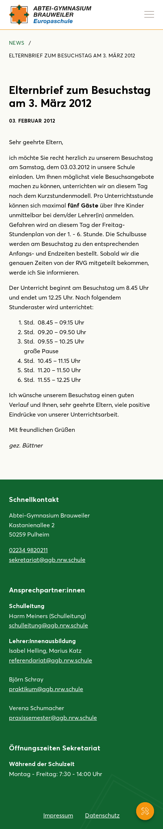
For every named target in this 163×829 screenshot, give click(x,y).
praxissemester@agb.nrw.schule (53, 717)
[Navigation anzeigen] (149, 14)
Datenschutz (102, 815)
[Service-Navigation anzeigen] (145, 811)
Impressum (58, 815)
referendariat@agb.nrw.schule (50, 660)
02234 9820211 (28, 550)
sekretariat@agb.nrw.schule (47, 559)
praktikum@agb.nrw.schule (46, 689)
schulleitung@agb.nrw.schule (48, 625)
